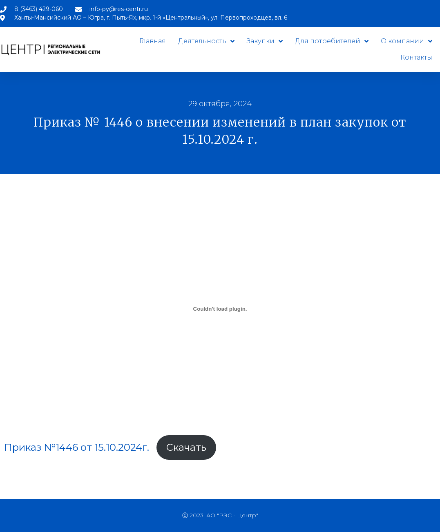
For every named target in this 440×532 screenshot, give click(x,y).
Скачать (186, 447)
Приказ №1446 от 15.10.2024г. (76, 447)
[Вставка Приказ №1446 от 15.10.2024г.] (220, 308)
